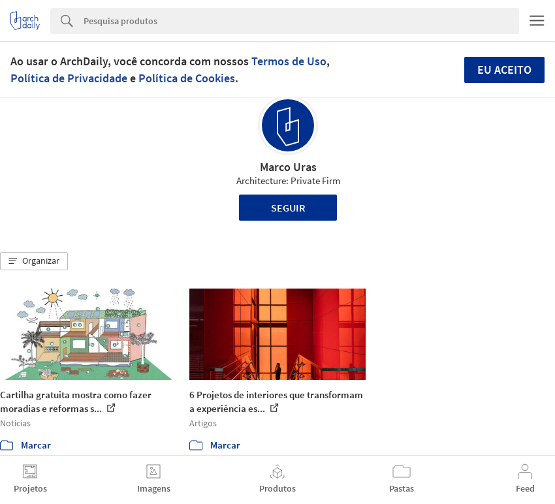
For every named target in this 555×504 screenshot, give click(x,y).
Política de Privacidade (68, 78)
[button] (34, 261)
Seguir (288, 207)
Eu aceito (504, 69)
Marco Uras (288, 166)
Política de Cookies (186, 78)
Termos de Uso (288, 61)
